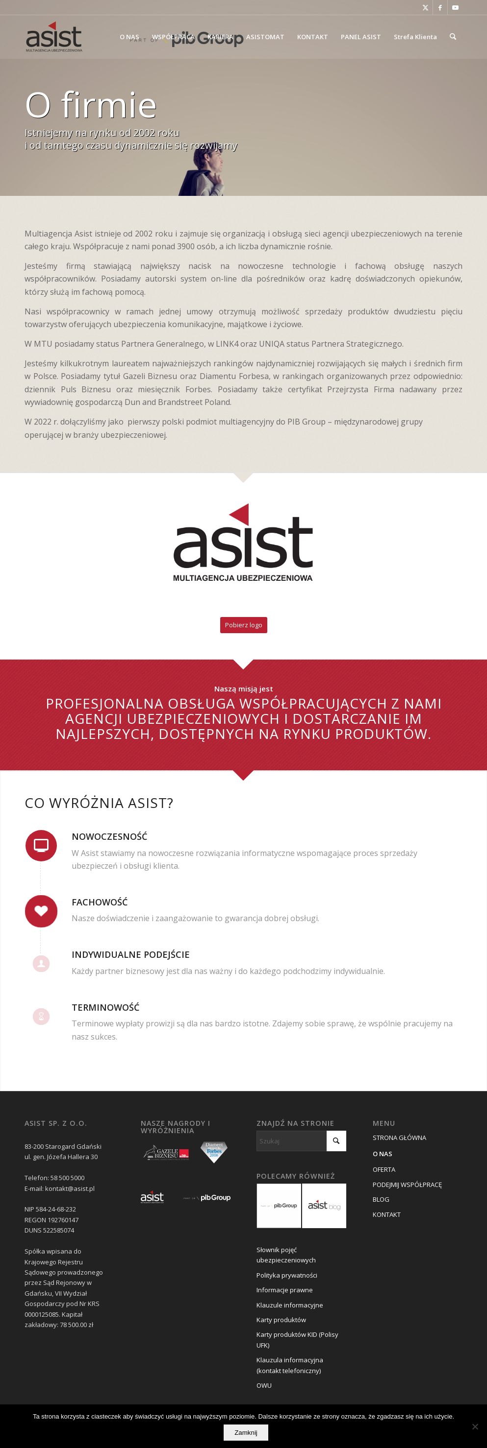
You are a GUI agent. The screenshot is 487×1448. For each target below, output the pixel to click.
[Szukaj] (452, 37)
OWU (264, 1385)
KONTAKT (387, 1214)
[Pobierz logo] (243, 625)
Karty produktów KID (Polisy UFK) (297, 1339)
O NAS (382, 1153)
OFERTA (384, 1169)
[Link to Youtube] (455, 7)
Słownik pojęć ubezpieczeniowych (286, 1254)
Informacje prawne (284, 1289)
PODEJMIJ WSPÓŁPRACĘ (407, 1184)
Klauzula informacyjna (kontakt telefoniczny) (289, 1365)
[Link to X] (425, 7)
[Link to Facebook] (440, 7)
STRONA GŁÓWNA (399, 1137)
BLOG (381, 1199)
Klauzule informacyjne (289, 1305)
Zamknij (245, 1432)
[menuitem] (129, 37)
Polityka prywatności (286, 1275)
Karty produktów (281, 1319)
